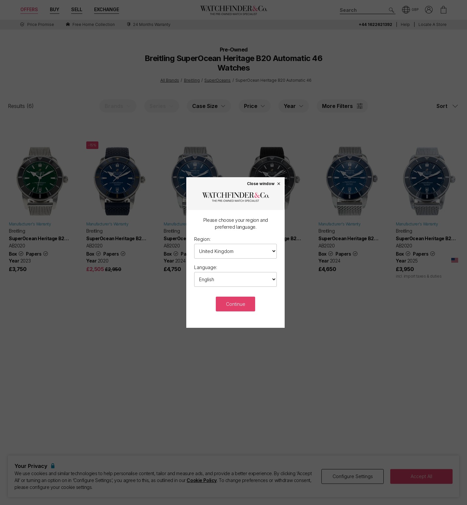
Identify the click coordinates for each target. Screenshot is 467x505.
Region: (202, 239)
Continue (235, 304)
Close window (264, 183)
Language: (205, 267)
